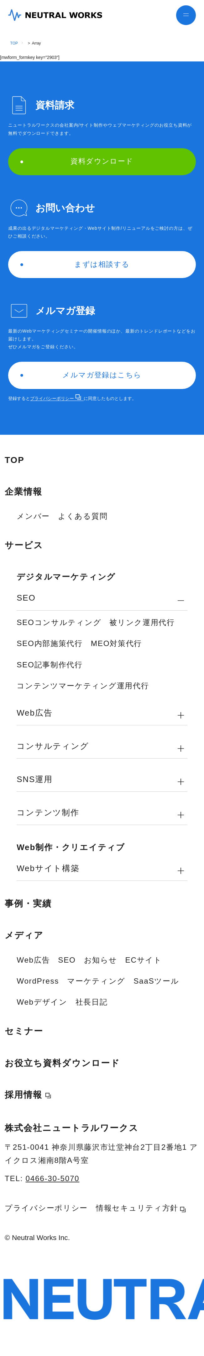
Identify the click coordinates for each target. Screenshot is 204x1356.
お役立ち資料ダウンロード (62, 1063)
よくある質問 (82, 516)
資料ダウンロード (76, 161)
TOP (14, 43)
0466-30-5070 (53, 1178)
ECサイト (143, 960)
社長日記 (92, 1002)
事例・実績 (28, 903)
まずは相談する (75, 264)
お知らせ (100, 960)
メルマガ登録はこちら (81, 375)
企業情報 (23, 492)
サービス (24, 545)
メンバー (33, 516)
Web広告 (33, 960)
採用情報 (23, 1095)
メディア (24, 935)
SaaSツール (156, 981)
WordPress (38, 981)
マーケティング (96, 981)
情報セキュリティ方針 (141, 1208)
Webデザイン (42, 1002)
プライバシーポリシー (55, 398)
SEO (67, 960)
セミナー (24, 1031)
